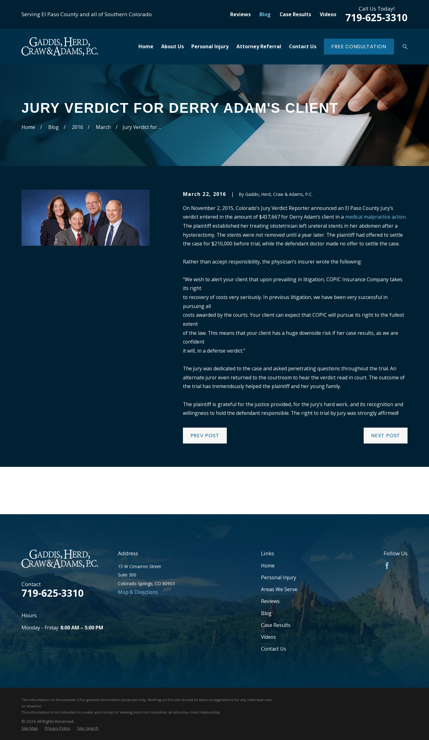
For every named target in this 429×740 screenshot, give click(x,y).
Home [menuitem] (145, 46)
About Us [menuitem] (172, 46)
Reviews (240, 14)
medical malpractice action (375, 216)
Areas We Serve (279, 589)
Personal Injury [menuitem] (210, 46)
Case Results (295, 14)
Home (268, 565)
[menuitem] (29, 728)
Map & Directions (138, 592)
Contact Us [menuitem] (302, 46)
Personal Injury (278, 577)
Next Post (385, 435)
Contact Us (273, 648)
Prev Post (204, 435)
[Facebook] (387, 565)
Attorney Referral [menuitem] (258, 46)
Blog (265, 14)
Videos (328, 14)
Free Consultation (358, 46)
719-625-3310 (376, 17)
